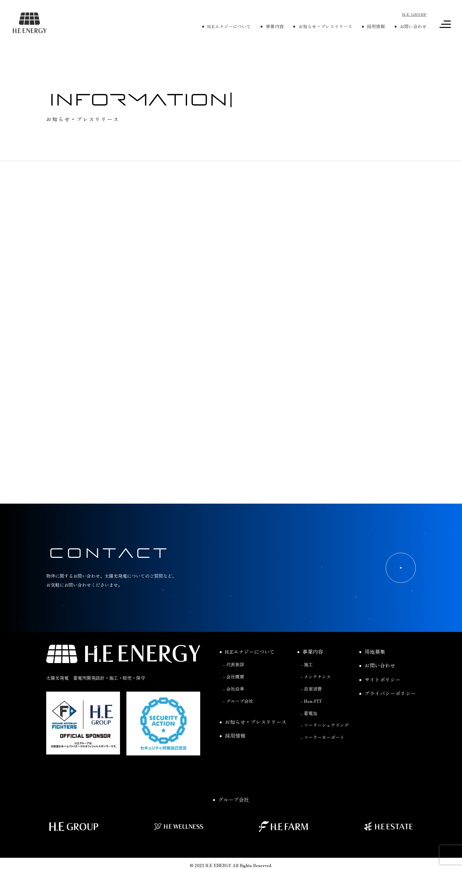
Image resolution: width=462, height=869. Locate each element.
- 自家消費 (311, 705)
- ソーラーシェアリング (325, 741)
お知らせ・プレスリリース (253, 737)
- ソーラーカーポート (322, 753)
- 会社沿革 (233, 705)
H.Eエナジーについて (247, 667)
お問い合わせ (377, 681)
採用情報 (232, 751)
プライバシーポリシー (387, 709)
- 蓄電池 (309, 729)
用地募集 (372, 667)
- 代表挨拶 (233, 680)
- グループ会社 (238, 717)
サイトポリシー (379, 695)
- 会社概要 (233, 692)
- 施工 (307, 680)
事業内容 (310, 667)
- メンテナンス (316, 692)
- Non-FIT (311, 717)
